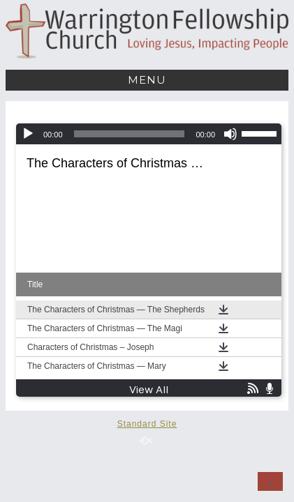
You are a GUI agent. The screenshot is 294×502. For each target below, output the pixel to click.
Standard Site (147, 424)
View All (148, 390)
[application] (148, 133)
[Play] (28, 134)
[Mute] (230, 134)
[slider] (129, 133)
